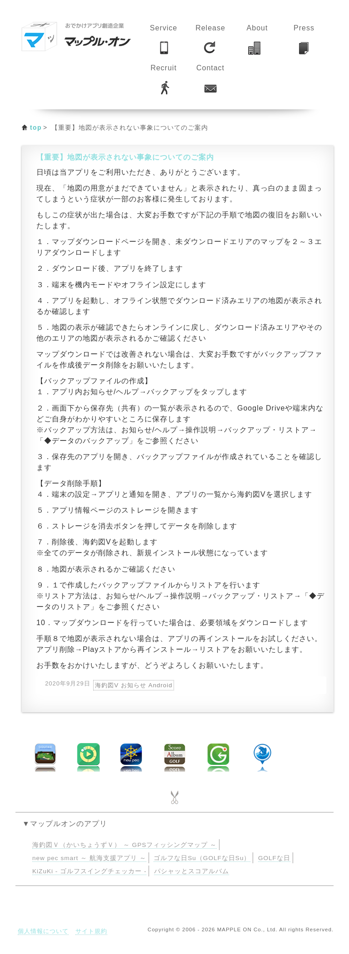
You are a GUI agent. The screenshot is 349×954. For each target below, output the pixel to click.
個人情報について (43, 931)
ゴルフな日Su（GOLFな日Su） (202, 858)
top (36, 127)
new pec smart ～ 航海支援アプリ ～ (89, 858)
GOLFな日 (274, 858)
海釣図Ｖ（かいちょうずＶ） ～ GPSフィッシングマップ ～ (124, 844)
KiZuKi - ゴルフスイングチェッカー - (89, 871)
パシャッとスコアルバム (191, 871)
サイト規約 (91, 931)
